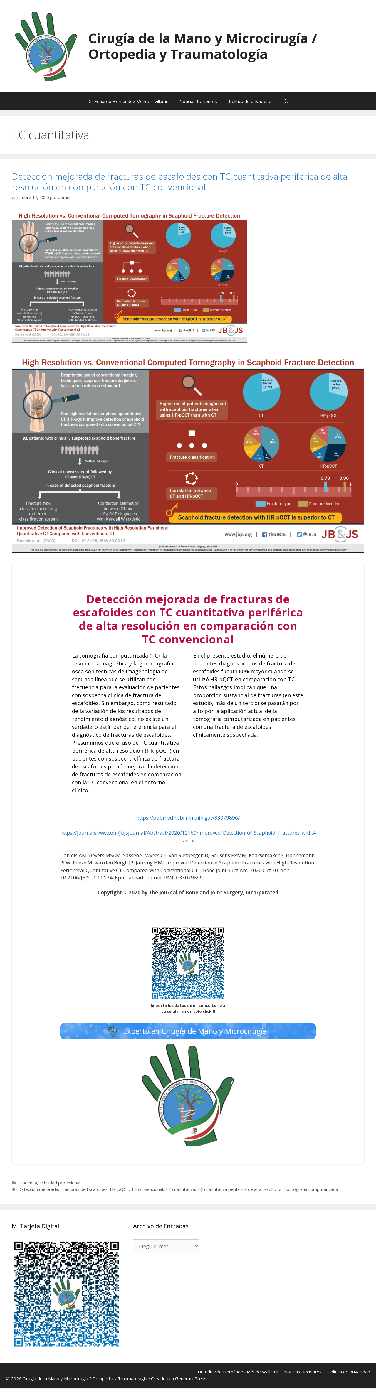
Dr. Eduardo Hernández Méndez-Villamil (127, 101)
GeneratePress (191, 1380)
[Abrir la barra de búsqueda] (286, 101)
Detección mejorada (38, 1190)
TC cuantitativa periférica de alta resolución (240, 1190)
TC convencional (147, 1190)
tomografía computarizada (311, 1190)
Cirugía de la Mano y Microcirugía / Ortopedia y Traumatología (202, 46)
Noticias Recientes (198, 101)
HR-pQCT (119, 1190)
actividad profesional (59, 1184)
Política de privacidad (250, 101)
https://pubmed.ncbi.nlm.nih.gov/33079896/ (188, 817)
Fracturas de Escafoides (84, 1190)
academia (27, 1184)
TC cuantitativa (180, 1190)
